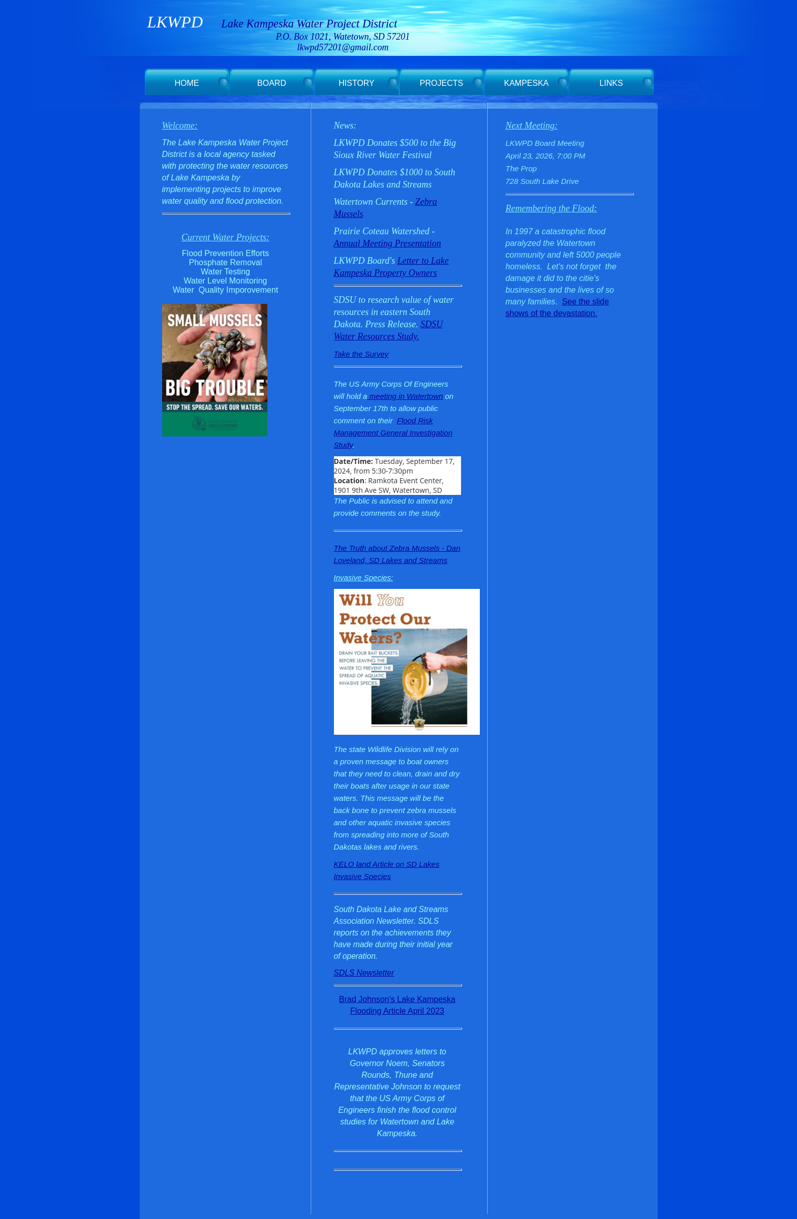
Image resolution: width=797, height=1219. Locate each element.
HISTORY (357, 83)
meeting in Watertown (405, 396)
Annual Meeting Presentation (387, 243)
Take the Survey (361, 354)
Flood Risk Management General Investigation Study (393, 432)
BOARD (271, 83)
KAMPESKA (526, 83)
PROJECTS (441, 83)
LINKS (611, 83)
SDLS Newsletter (364, 972)
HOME (187, 83)
